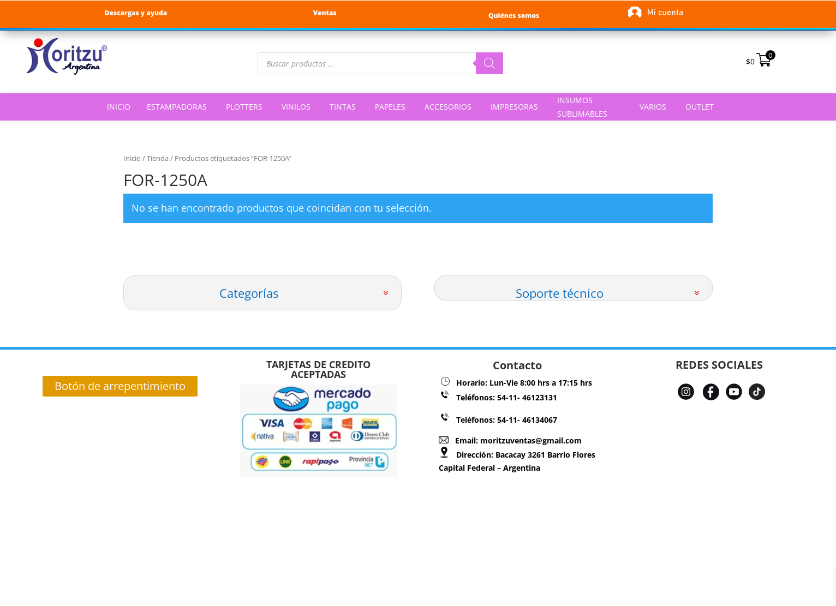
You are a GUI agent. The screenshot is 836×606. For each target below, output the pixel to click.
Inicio (132, 158)
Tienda (158, 158)
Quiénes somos (513, 15)
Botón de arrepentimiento (120, 386)
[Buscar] (489, 63)
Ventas (325, 12)
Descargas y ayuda (136, 12)
